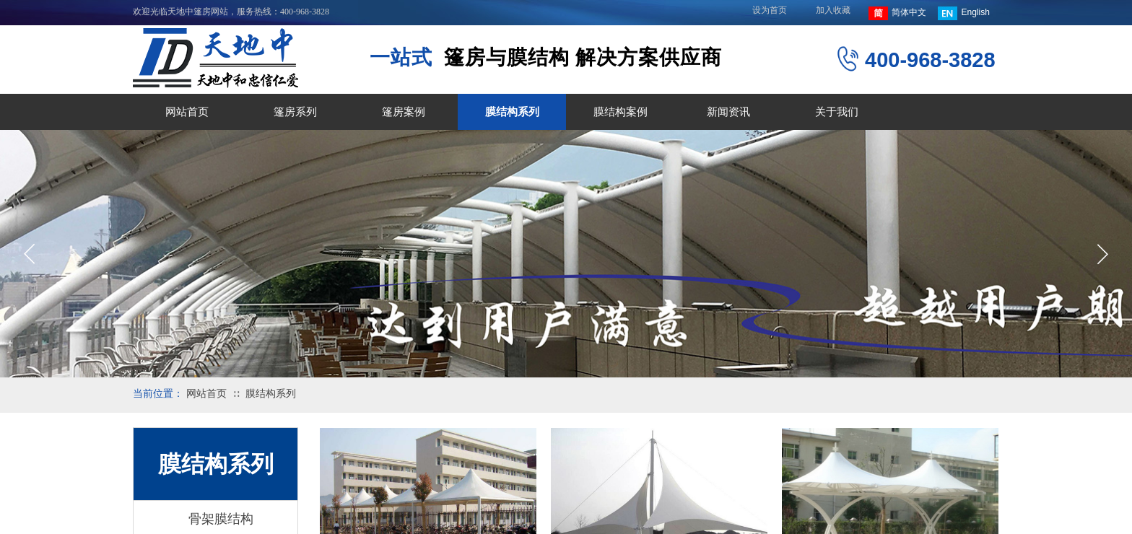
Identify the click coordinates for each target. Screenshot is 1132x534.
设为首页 (769, 10)
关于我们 (836, 112)
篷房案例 (403, 112)
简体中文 (897, 13)
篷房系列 (295, 112)
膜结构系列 (512, 112)
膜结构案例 (620, 112)
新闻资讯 (728, 112)
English (963, 13)
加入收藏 (833, 10)
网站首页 (187, 112)
